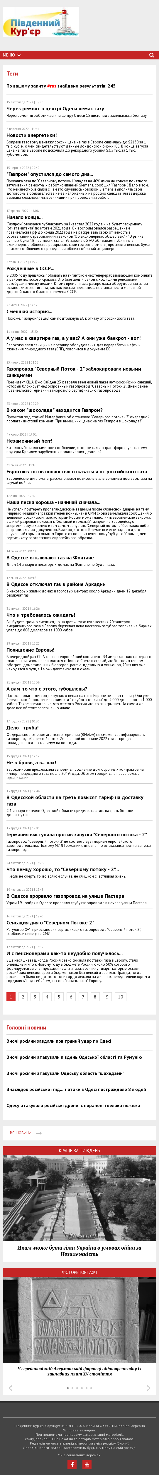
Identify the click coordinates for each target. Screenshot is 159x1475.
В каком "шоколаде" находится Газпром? (54, 410)
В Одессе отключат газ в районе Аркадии (56, 584)
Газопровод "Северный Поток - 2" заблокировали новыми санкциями (73, 371)
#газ (51, 86)
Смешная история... (29, 311)
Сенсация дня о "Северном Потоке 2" (50, 922)
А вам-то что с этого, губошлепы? (46, 688)
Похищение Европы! (30, 649)
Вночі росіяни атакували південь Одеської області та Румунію (74, 1057)
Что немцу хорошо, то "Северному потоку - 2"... (62, 869)
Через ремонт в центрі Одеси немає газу (55, 108)
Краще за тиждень (79, 1150)
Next (148, 1388)
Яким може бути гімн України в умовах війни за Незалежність (79, 1251)
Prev (10, 1388)
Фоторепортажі (79, 1272)
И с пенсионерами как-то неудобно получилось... (64, 953)
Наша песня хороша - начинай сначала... (53, 502)
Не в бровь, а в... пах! (31, 762)
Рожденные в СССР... (30, 268)
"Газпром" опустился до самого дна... (49, 174)
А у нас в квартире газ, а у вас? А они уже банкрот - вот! (73, 338)
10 (120, 997)
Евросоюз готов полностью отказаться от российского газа (76, 471)
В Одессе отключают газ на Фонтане (50, 557)
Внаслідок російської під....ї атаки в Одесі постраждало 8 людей (76, 1089)
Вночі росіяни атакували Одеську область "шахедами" (65, 1073)
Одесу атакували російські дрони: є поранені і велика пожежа (73, 1105)
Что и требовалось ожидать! (40, 614)
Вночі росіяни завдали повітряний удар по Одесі (58, 1041)
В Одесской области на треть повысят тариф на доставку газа (74, 800)
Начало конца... (24, 217)
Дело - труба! (22, 727)
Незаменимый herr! (29, 440)
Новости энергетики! (31, 135)
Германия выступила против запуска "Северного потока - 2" (76, 834)
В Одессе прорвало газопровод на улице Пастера (65, 895)
